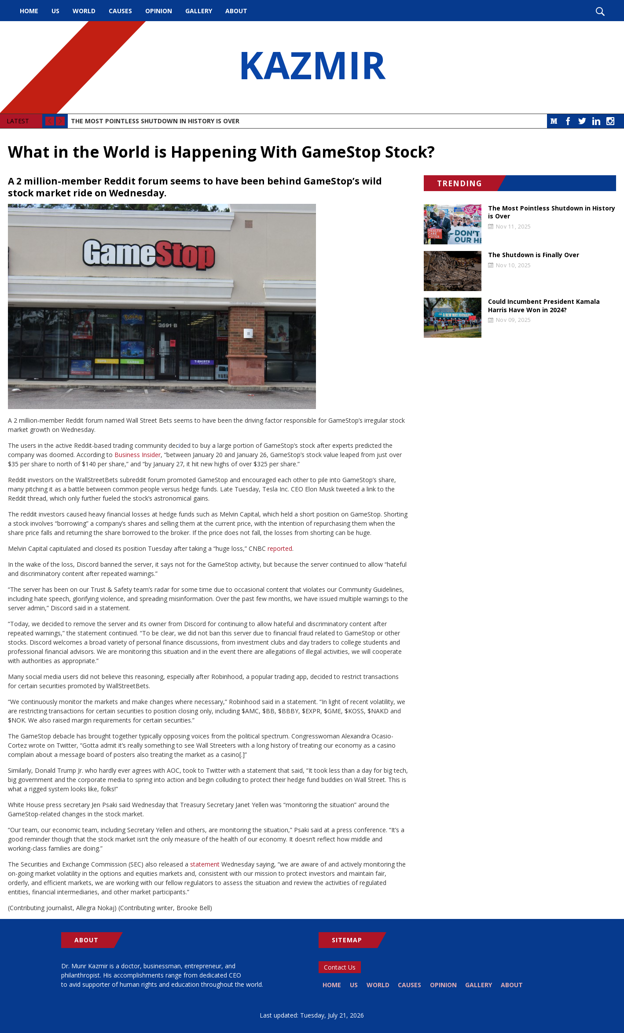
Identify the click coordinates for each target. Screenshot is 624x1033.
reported (280, 548)
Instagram (610, 121)
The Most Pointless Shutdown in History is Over (155, 121)
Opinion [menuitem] (158, 11)
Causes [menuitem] (120, 11)
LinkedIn (596, 121)
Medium (554, 121)
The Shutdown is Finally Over (533, 255)
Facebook (568, 121)
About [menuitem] (236, 11)
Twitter (582, 121)
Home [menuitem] (29, 11)
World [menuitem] (84, 11)
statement (205, 864)
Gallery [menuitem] (198, 11)
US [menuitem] (55, 11)
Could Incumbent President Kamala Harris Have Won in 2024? (544, 306)
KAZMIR (312, 67)
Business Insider (137, 454)
